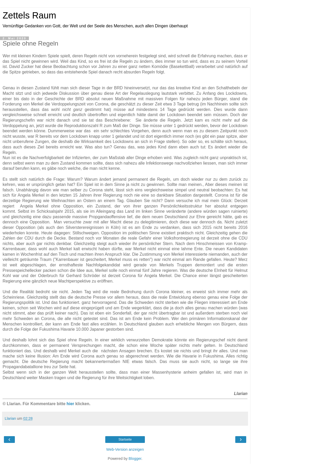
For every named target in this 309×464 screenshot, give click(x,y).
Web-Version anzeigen (125, 449)
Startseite (125, 439)
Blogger (135, 458)
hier (70, 404)
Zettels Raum (29, 15)
